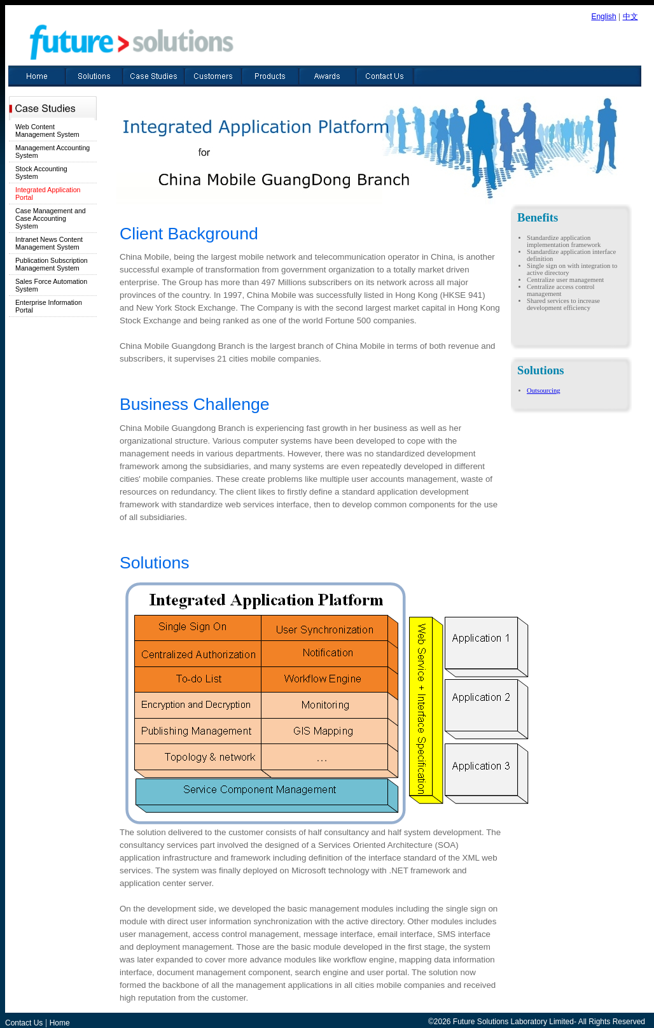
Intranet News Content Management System (49, 243)
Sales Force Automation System (51, 285)
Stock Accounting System (41, 172)
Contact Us (24, 1022)
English (603, 16)
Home (60, 1022)
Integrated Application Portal (48, 193)
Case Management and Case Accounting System (50, 218)
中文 (630, 16)
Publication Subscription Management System (51, 264)
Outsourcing (543, 390)
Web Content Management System (47, 130)
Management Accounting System (52, 151)
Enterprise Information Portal (48, 306)
